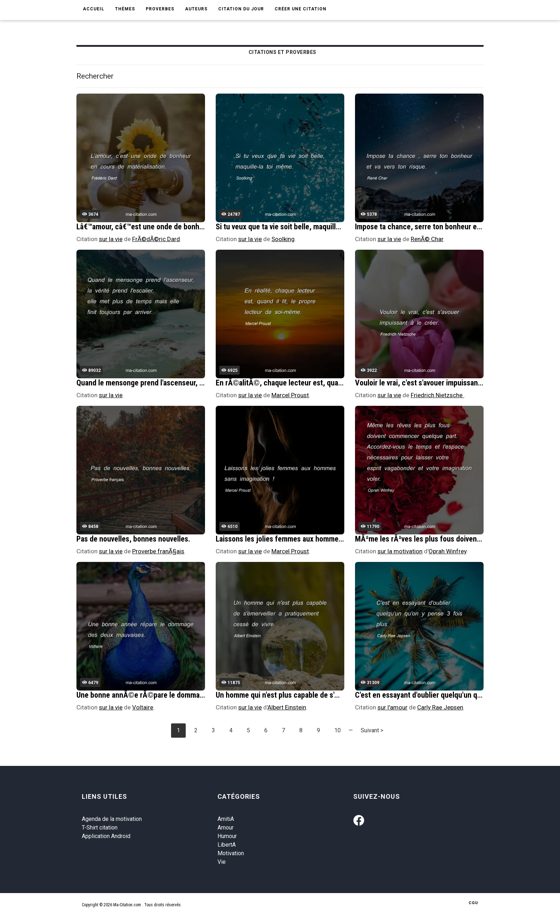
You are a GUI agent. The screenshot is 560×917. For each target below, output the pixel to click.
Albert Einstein (287, 707)
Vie (222, 861)
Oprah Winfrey (447, 551)
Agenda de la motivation (112, 819)
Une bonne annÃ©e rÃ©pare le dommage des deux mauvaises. (175, 695)
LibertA (227, 844)
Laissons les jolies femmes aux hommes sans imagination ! (308, 538)
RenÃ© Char (427, 239)
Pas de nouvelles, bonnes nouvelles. (133, 538)
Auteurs (196, 8)
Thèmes (125, 8)
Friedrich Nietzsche (437, 395)
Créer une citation (300, 8)
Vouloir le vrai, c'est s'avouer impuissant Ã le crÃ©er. (439, 382)
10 (337, 730)
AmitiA (226, 819)
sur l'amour (393, 707)
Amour (226, 827)
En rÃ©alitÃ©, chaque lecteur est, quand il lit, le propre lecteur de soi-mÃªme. (340, 382)
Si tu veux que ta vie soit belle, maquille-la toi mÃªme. (300, 226)
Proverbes (160, 8)
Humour (227, 836)
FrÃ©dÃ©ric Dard (156, 239)
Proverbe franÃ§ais (158, 551)
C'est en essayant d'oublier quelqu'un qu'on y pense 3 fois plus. (454, 695)
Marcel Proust (290, 395)
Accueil (93, 8)
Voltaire (142, 707)
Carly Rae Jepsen (440, 707)
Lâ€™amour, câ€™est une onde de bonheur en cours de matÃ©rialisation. (191, 226)
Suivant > (372, 730)
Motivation (231, 853)
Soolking (283, 239)
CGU (473, 903)
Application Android (106, 836)
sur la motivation (400, 551)
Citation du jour (241, 8)
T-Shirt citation (100, 827)
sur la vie (110, 239)
